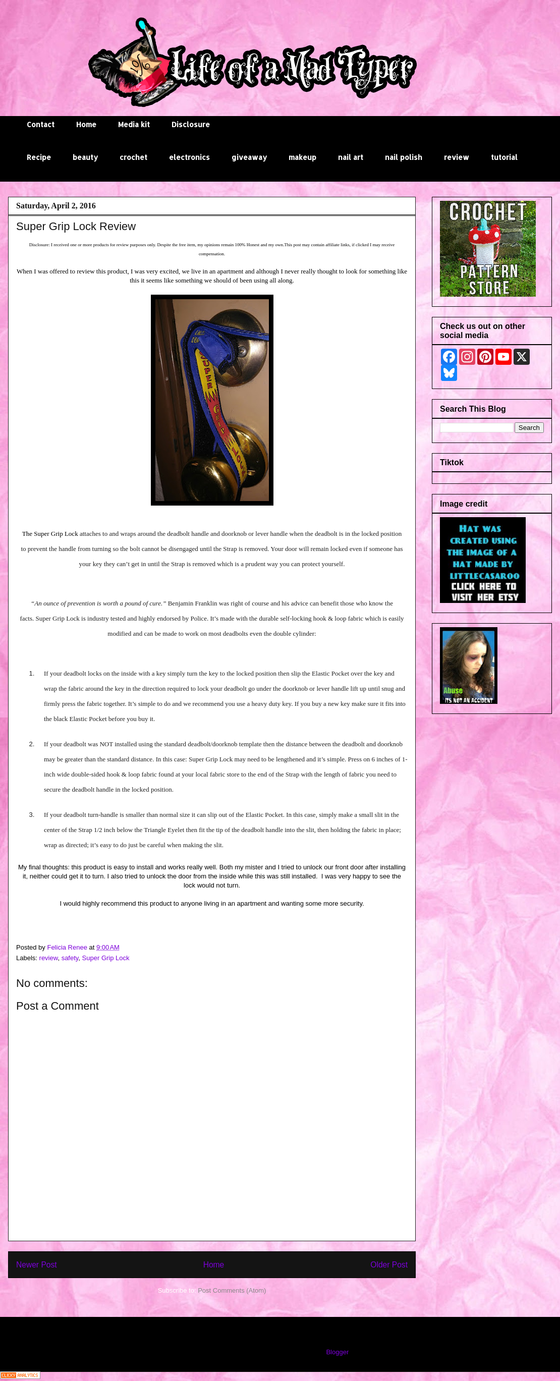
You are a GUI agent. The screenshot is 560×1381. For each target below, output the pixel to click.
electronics (189, 157)
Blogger (337, 1352)
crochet (133, 157)
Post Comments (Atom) (232, 1290)
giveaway (249, 157)
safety (70, 958)
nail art (350, 157)
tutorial (504, 157)
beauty (85, 157)
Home (86, 124)
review (456, 157)
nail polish (403, 157)
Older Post (389, 1264)
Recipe (39, 157)
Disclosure (191, 124)
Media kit (134, 124)
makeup (302, 157)
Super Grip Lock (106, 958)
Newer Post (36, 1264)
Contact (40, 124)
